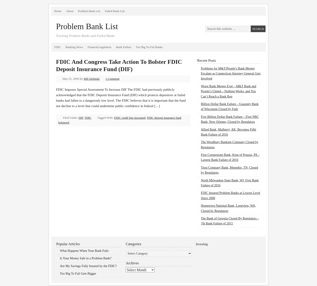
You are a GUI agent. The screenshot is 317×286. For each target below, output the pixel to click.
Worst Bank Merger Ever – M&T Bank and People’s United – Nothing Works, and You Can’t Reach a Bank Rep (228, 91)
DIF (81, 117)
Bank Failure (123, 47)
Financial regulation (99, 47)
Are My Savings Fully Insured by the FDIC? (88, 266)
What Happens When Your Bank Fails (84, 251)
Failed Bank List (115, 11)
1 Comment (113, 78)
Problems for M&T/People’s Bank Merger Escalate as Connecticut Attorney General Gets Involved (231, 73)
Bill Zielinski (92, 78)
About (70, 11)
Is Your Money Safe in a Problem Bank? (85, 258)
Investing (202, 244)
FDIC (57, 47)
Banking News (74, 47)
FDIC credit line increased (130, 117)
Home (57, 11)
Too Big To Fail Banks (149, 47)
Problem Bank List (89, 11)
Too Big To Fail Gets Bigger (78, 273)
